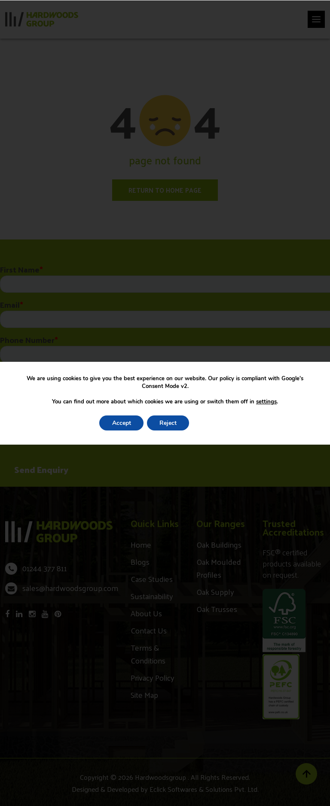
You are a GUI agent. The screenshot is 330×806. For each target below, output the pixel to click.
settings (266, 402)
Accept (120, 423)
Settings (217, 423)
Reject (168, 423)
